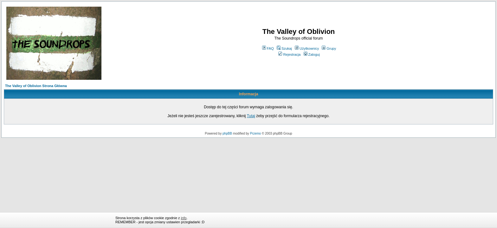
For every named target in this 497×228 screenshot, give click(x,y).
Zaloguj (312, 54)
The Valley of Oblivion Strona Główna (36, 86)
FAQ (268, 48)
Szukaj (284, 48)
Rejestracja (289, 54)
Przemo (255, 133)
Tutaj (251, 116)
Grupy (329, 48)
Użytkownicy (307, 48)
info (184, 218)
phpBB (227, 133)
